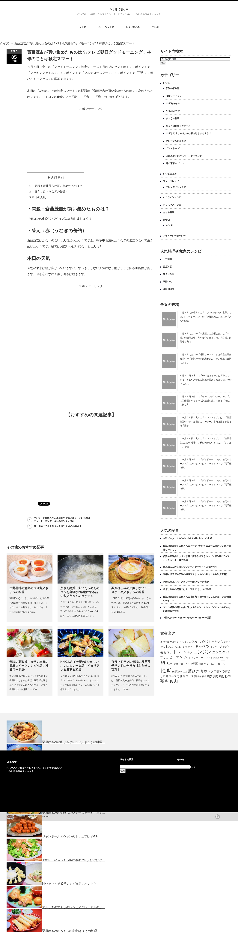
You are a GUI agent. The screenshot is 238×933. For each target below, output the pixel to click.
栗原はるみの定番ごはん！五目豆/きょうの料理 (187, 589)
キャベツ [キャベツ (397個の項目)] (202, 646)
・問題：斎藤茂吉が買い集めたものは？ (55, 185)
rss (217, 816)
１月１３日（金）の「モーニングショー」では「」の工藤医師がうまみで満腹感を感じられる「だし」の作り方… (205, 400)
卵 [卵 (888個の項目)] (162, 663)
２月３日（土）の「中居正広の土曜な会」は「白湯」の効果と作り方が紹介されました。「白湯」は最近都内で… (205, 337)
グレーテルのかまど (176, 141)
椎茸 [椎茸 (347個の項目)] (194, 663)
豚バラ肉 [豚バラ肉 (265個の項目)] (210, 671)
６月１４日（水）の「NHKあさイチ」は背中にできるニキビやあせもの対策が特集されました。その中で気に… (205, 379)
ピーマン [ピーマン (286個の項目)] (176, 657)
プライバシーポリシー (174, 235)
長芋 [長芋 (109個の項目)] (204, 676)
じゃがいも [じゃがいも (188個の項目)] (216, 641)
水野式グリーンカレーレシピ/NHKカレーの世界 (187, 617)
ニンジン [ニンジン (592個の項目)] (202, 651)
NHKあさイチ (173, 103)
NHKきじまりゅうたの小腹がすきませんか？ (188, 133)
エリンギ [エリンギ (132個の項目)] (182, 647)
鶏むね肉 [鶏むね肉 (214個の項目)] (225, 676)
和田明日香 (168, 289)
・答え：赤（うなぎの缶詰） (48, 191)
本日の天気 (37, 197)
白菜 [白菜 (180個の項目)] (175, 671)
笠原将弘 (167, 266)
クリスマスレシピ (172, 205)
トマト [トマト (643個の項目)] (180, 651)
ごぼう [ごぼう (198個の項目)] (193, 641)
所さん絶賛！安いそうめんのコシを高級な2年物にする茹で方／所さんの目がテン (79, 592)
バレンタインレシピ (176, 187)
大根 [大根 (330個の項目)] (169, 664)
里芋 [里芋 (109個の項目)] (199, 676)
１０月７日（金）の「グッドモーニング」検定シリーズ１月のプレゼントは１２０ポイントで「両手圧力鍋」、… (205, 463)
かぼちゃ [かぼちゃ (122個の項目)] (174, 641)
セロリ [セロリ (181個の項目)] (168, 652)
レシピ (82, 27)
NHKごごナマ (173, 111)
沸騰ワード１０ (174, 96)
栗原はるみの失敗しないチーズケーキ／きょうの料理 (190, 567)
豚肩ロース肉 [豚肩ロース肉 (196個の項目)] (188, 676)
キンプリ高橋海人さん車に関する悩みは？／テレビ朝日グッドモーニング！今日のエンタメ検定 (62, 519)
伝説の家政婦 (172, 88)
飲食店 (166, 219)
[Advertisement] (90, 138)
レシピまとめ (133, 27)
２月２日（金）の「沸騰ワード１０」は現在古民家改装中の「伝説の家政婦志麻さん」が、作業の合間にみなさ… (205, 358)
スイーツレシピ (106, 27)
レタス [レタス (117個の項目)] (228, 657)
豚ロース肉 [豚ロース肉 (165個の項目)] (172, 676)
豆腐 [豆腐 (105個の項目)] (185, 671)
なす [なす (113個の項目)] (226, 642)
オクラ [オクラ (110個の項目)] (191, 647)
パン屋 (155, 27)
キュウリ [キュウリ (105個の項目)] (214, 647)
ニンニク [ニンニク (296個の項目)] (218, 652)
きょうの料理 (172, 118)
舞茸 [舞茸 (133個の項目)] (180, 671)
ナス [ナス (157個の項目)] (190, 652)
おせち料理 (168, 212)
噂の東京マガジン (175, 163)
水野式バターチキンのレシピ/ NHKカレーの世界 (187, 538)
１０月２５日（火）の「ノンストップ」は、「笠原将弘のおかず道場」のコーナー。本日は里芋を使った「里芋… (205, 421)
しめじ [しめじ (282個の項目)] (203, 641)
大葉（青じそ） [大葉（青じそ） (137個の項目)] (182, 664)
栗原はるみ (168, 274)
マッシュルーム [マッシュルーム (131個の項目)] (216, 657)
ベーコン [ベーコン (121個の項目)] (203, 657)
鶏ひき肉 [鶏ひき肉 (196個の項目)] (212, 676)
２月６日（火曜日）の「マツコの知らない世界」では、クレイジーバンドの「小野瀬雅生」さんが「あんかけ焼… (205, 316)
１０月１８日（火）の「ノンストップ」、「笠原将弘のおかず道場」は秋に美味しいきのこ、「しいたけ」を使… (205, 442)
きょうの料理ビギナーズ (178, 126)
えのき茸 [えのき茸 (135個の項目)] (164, 641)
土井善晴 (167, 259)
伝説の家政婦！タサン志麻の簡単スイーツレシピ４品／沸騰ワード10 (28, 665)
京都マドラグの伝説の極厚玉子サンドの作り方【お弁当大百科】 (130, 665)
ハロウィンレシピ (172, 197)
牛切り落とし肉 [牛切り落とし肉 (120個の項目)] (212, 664)
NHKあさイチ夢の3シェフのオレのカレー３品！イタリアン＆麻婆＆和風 (79, 665)
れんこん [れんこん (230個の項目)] (172, 646)
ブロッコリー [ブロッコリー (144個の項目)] (190, 657)
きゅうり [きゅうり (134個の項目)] (184, 641)
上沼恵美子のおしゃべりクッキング (184, 156)
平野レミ (167, 281)
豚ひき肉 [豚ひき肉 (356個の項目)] (195, 671)
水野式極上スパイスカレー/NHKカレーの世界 (186, 582)
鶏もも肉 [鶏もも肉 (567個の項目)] (169, 681)
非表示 (59, 177)
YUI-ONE (119, 9)
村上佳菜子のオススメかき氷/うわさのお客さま (58, 526)
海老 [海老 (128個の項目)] (201, 664)
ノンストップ (172, 148)
